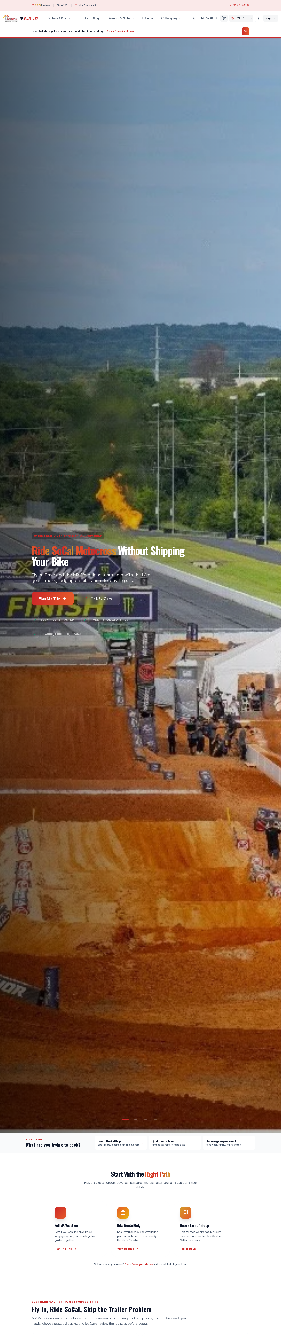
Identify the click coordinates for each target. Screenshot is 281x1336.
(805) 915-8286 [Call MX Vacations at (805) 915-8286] (239, 5)
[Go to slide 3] (145, 1120)
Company (171, 18)
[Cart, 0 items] (224, 18)
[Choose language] (241, 18)
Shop (96, 18)
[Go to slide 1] (125, 1120)
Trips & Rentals (60, 18)
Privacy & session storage (120, 31)
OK (245, 31)
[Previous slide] (9, 585)
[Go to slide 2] (135, 1120)
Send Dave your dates (139, 1264)
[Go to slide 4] (155, 1120)
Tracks (83, 18)
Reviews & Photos (120, 18)
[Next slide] (272, 585)
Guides (148, 18)
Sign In (270, 18)
